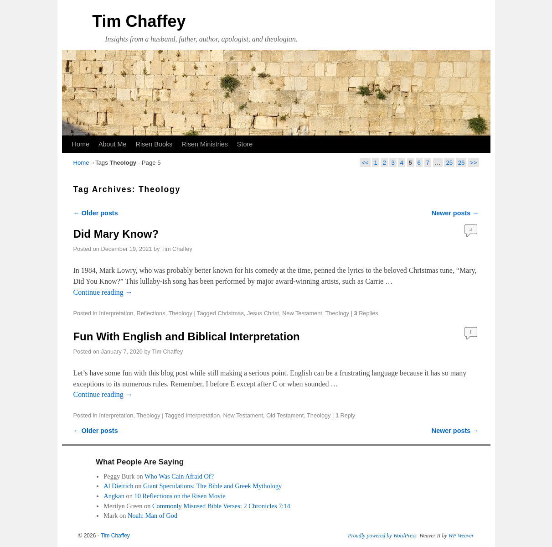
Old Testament (285, 415)
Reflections (150, 313)
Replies (366, 313)
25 (449, 162)
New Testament (302, 313)
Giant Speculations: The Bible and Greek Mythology (212, 486)
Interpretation (116, 313)
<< (364, 162)
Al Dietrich (118, 486)
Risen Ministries (204, 144)
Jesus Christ (263, 313)
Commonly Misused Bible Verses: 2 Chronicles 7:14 (221, 506)
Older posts (95, 213)
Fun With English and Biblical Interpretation (186, 336)
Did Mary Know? (116, 234)
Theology (180, 313)
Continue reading (103, 292)
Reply (345, 415)
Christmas (230, 313)
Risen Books (154, 144)
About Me (112, 144)
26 (461, 162)
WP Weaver (461, 535)
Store (245, 144)
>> (473, 162)
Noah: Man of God (152, 515)
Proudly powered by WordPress (382, 535)
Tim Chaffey (139, 21)
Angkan (113, 496)
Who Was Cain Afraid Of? (179, 476)
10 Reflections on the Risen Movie (179, 496)
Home (80, 144)
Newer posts (455, 213)
